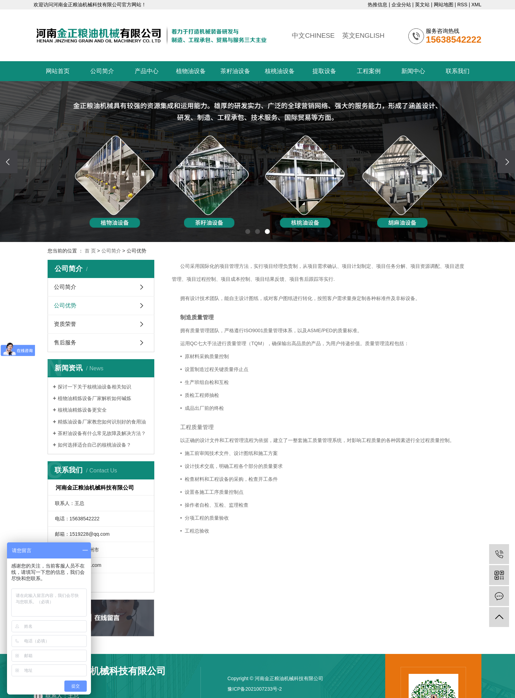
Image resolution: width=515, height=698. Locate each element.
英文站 (422, 4)
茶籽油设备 (235, 71)
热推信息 (377, 4)
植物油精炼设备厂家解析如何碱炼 (94, 398)
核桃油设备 (280, 71)
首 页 (90, 251)
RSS (462, 4)
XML (476, 4)
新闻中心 (413, 71)
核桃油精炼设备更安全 (82, 410)
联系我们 (458, 71)
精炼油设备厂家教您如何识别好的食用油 (102, 422)
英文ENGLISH (363, 35)
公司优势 (65, 305)
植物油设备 (191, 71)
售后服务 (65, 343)
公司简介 (102, 71)
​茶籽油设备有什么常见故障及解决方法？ (102, 433)
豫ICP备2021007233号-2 (254, 689)
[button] (247, 231)
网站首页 (58, 71)
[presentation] (8, 161)
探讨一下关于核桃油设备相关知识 (94, 387)
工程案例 (369, 71)
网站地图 (443, 4)
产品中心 (146, 71)
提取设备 (324, 71)
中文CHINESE (313, 35)
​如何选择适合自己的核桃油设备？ (94, 445)
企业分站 (401, 4)
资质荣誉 (65, 324)
